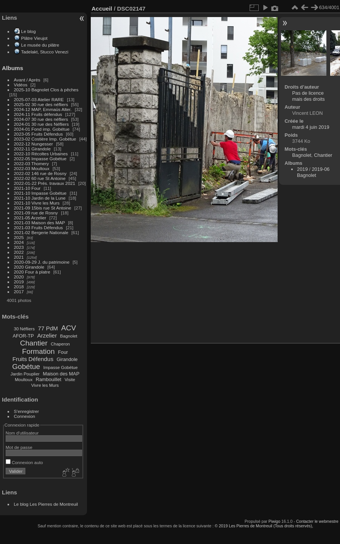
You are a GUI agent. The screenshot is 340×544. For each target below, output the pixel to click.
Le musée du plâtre (40, 44)
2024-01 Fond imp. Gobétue (42, 129)
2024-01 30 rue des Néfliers (42, 124)
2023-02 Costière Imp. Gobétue (45, 138)
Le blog (28, 31)
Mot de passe (19, 447)
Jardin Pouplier (25, 374)
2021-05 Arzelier (30, 217)
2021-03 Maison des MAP (39, 222)
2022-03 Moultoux (32, 168)
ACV (68, 328)
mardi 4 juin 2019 (310, 127)
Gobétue (26, 366)
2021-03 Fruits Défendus (38, 227)
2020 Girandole (29, 266)
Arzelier (47, 335)
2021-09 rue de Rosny (36, 212)
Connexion (24, 416)
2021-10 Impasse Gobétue (40, 193)
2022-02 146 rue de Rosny (40, 173)
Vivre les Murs (45, 385)
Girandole (67, 359)
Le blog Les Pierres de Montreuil (46, 504)
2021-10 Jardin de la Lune (40, 197)
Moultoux (24, 379)
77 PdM (48, 328)
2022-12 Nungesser (33, 143)
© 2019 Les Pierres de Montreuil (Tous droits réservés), (264, 526)
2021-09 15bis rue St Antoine (42, 207)
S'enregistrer (26, 411)
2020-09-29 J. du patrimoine (42, 261)
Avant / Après (27, 79)
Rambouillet (49, 379)
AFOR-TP (23, 336)
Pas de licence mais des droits (308, 96)
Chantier (34, 343)
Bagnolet (68, 336)
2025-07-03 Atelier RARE (39, 99)
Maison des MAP (61, 374)
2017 (19, 291)
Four (63, 352)
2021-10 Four (27, 188)
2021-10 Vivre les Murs (37, 202)
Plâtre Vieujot (34, 38)
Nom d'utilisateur (22, 432)
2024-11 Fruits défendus (38, 114)
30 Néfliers (24, 329)
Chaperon (60, 344)
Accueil (102, 8)
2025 (19, 237)
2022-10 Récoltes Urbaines (41, 153)
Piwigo (274, 521)
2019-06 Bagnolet (313, 172)
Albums (12, 68)
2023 (19, 247)
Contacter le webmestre (317, 521)
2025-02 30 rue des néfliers (41, 104)
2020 (19, 276)
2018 (19, 286)
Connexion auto (24, 462)
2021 (19, 257)
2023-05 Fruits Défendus (38, 133)
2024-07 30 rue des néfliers (41, 119)
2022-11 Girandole (32, 148)
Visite (70, 379)
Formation (38, 351)
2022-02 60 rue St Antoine (40, 178)
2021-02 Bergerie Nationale (41, 232)
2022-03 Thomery (31, 163)
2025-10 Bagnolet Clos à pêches (46, 89)
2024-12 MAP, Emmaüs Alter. (43, 109)
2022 (19, 252)
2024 (19, 242)
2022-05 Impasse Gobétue (40, 158)
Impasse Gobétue (60, 367)
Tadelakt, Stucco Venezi (44, 51)
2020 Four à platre (32, 271)
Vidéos (21, 84)
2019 (19, 281)
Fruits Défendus (32, 359)
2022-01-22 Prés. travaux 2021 (44, 183)
